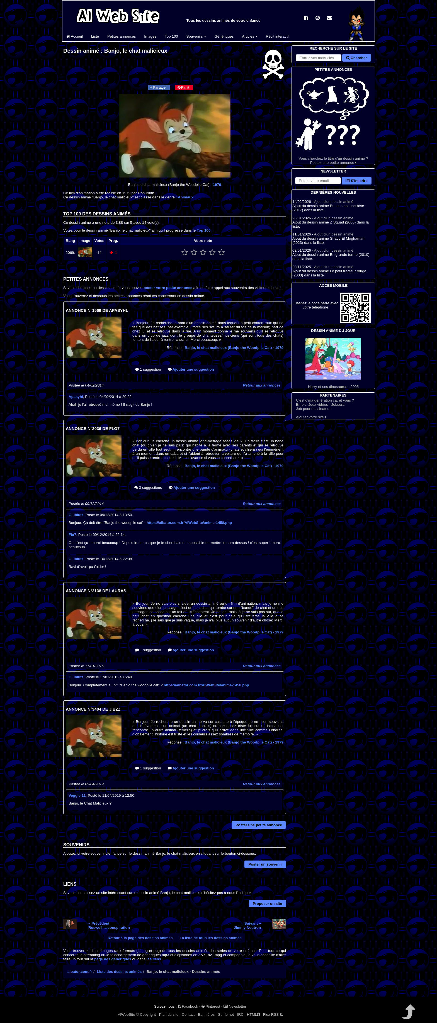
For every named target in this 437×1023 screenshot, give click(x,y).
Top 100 (171, 36)
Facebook (188, 1006)
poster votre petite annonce (168, 288)
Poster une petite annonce (259, 825)
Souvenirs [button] (196, 36)
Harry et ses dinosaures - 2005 (333, 363)
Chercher (356, 58)
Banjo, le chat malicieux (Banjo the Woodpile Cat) (234, 348)
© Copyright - (147, 1014)
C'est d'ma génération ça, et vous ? (325, 400)
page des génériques (112, 959)
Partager (158, 87)
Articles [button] (249, 36)
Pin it (184, 87)
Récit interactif (277, 36)
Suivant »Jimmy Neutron (247, 925)
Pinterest (210, 1006)
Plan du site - (170, 1014)
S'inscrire (357, 181)
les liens (154, 959)
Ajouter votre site (311, 417)
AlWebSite (126, 1014)
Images (150, 36)
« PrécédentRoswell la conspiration (109, 925)
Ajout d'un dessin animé (333, 202)
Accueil (75, 36)
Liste (95, 36)
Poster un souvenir (265, 864)
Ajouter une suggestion (191, 369)
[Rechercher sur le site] (318, 57)
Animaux (185, 197)
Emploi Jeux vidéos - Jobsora (320, 404)
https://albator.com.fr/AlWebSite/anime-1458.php (189, 523)
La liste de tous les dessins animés (211, 938)
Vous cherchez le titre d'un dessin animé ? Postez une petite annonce (333, 118)
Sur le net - (227, 1014)
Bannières (206, 1014)
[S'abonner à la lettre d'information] (318, 180)
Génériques (224, 36)
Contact (188, 1014)
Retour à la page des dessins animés (140, 938)
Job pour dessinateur (313, 409)
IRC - (241, 1014)
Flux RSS (273, 1014)
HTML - (254, 1014)
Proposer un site (267, 903)
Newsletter (235, 1006)
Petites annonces (121, 36)
